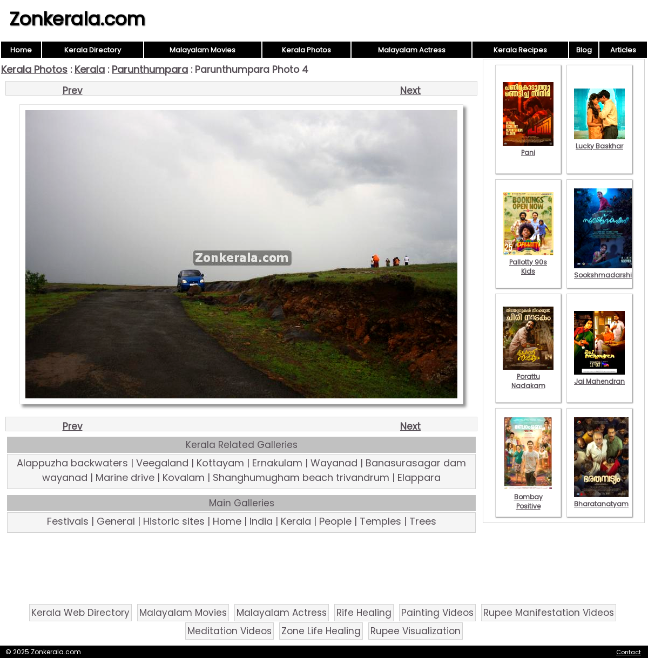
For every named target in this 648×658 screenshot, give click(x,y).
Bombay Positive (528, 497)
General (116, 521)
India (261, 521)
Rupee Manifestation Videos (548, 612)
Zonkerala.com (77, 19)
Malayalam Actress (412, 50)
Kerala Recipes (520, 50)
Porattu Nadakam (528, 376)
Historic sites (174, 521)
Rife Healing (364, 612)
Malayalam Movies (202, 50)
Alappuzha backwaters (72, 463)
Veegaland (162, 463)
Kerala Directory (92, 50)
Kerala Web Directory (80, 612)
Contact (628, 652)
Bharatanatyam (601, 499)
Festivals (68, 521)
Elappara (419, 477)
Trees (422, 521)
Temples (380, 521)
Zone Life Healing (321, 631)
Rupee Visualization (415, 631)
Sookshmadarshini (606, 270)
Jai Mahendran (599, 377)
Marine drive (125, 477)
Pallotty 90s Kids (528, 262)
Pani (528, 148)
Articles (623, 50)
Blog (584, 50)
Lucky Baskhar (599, 141)
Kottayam (220, 463)
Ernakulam (277, 463)
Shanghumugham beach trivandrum (301, 477)
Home (21, 50)
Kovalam (184, 477)
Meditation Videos (229, 631)
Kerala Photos (306, 50)
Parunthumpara (150, 69)
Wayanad (333, 463)
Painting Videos (437, 612)
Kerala (90, 69)
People (335, 521)
